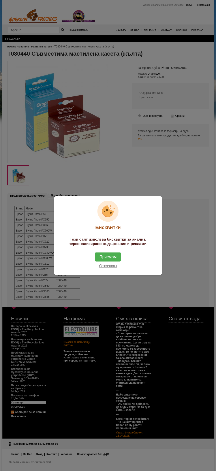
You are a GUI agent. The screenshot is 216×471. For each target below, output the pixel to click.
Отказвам (108, 266)
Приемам (108, 256)
